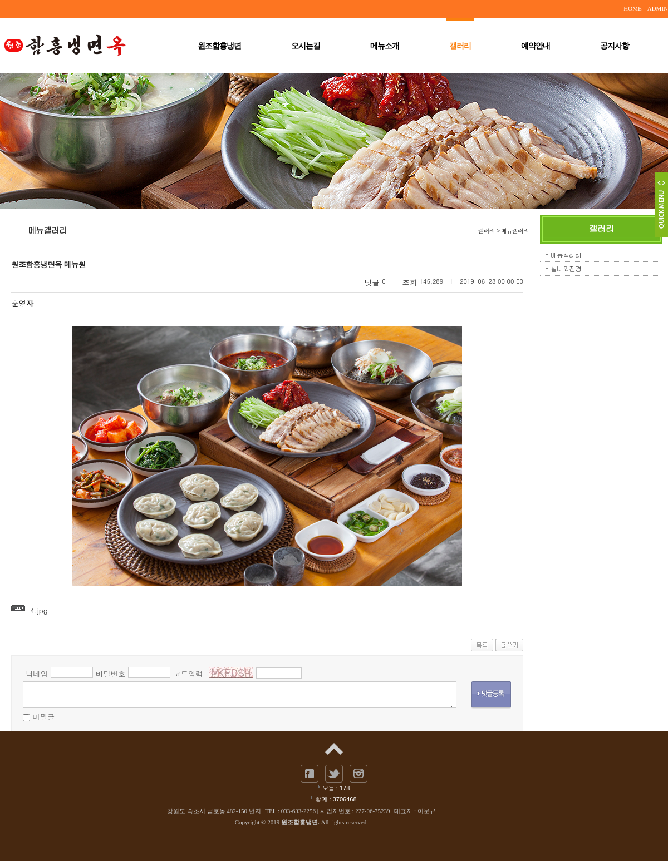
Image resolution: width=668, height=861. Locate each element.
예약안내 (535, 46)
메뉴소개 (384, 46)
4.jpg (39, 610)
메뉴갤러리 (566, 254)
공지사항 (614, 46)
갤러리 (460, 45)
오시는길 (305, 46)
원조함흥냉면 (219, 46)
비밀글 (43, 716)
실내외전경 (566, 268)
